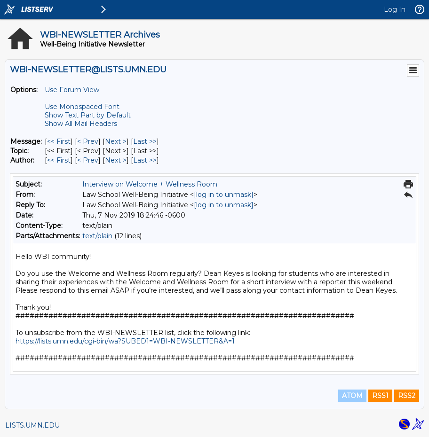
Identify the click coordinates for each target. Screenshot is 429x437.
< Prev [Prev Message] (87, 141)
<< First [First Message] (59, 141)
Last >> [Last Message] (145, 141)
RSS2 (406, 395)
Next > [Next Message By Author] (116, 160)
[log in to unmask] (224, 194)
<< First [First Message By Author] (59, 160)
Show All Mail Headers (81, 123)
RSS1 (380, 395)
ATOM (352, 395)
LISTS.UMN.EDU (32, 425)
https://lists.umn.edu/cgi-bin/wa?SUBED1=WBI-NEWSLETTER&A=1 (125, 341)
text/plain (97, 236)
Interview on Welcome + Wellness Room (149, 184)
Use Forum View (72, 90)
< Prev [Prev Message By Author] (87, 160)
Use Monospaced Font (82, 106)
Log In (394, 9)
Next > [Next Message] (116, 141)
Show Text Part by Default (88, 115)
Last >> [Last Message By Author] (145, 160)
